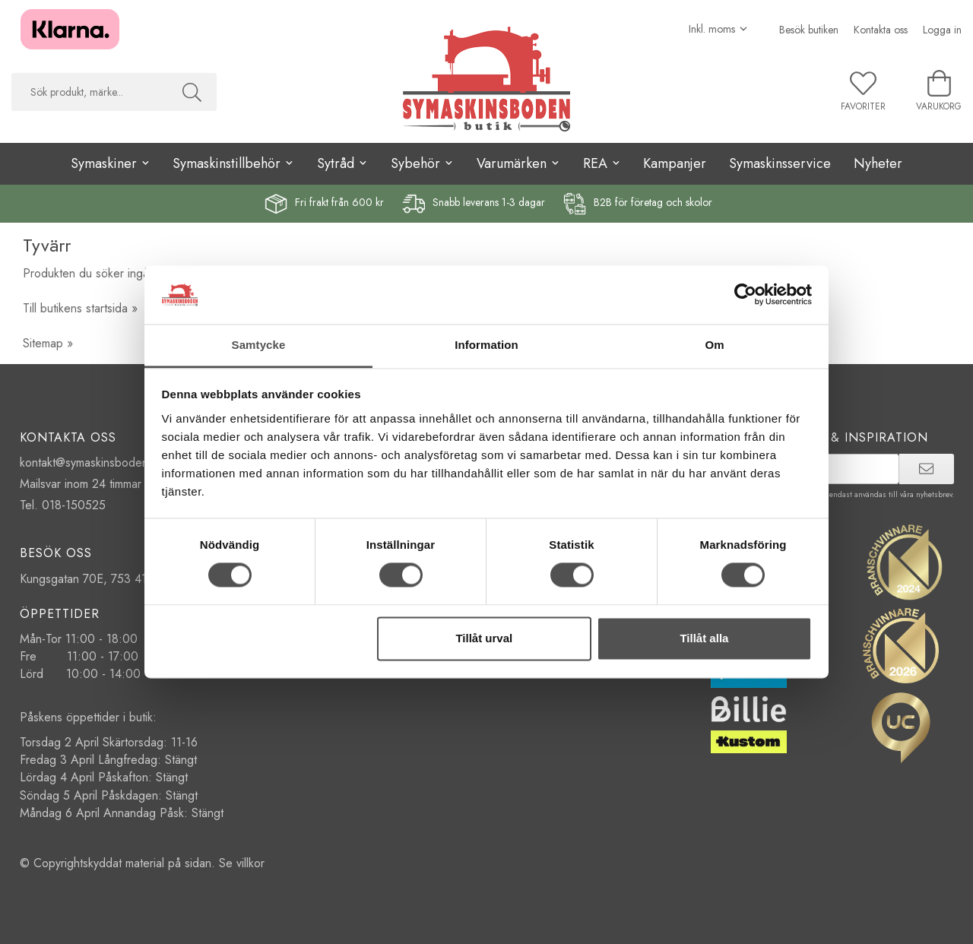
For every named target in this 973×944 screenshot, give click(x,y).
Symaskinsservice (780, 163)
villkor (250, 863)
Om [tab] (714, 344)
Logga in (942, 29)
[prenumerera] (926, 469)
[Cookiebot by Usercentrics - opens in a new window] (745, 295)
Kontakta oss (881, 29)
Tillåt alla (704, 638)
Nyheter (878, 163)
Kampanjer (674, 163)
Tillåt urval (483, 638)
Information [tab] (486, 344)
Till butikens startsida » (80, 308)
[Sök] (192, 92)
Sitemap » (48, 343)
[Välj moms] (719, 28)
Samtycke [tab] (259, 344)
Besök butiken (808, 29)
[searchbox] (89, 92)
